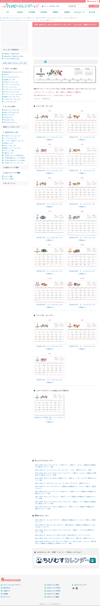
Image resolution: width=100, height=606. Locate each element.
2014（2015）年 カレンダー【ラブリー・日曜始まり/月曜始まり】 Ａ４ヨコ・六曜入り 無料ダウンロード (65, 487)
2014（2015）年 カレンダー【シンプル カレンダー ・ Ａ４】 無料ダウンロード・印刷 (63, 470)
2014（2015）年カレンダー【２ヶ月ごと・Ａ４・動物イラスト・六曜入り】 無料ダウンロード (64, 538)
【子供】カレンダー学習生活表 (13, 155)
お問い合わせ (6, 588)
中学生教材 (43, 12)
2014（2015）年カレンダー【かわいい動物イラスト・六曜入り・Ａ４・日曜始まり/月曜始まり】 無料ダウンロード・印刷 (65, 507)
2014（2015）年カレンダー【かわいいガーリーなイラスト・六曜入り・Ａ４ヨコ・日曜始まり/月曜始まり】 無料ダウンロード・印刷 (65, 474)
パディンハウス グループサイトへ (12, 585)
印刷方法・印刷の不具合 (11, 53)
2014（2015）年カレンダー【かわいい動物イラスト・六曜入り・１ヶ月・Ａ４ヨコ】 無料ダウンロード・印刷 (65, 479)
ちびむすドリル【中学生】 (54, 591)
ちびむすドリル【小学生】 (54, 588)
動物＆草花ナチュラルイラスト (13, 72)
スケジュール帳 (9, 150)
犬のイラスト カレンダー (12, 92)
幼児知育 (20, 12)
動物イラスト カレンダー (12, 97)
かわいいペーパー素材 (12, 173)
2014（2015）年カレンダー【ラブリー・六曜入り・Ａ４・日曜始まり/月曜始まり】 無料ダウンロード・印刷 (65, 497)
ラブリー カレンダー (10, 87)
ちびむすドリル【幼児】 (53, 585)
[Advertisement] (66, 42)
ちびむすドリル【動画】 (53, 597)
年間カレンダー (9, 143)
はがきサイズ (8, 117)
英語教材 (55, 12)
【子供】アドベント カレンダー (14, 163)
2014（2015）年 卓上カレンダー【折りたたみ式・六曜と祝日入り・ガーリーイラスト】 (62, 535)
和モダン (7, 74)
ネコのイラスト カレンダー (12, 99)
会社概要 (5, 594)
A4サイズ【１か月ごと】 (8, 20)
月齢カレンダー (9, 153)
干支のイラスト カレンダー (12, 136)
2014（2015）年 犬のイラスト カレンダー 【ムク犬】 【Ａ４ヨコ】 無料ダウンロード (62, 483)
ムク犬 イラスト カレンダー (12, 89)
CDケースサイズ (9, 115)
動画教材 (67, 12)
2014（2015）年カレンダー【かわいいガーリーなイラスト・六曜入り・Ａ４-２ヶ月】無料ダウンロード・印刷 (65, 531)
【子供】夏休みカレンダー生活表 (14, 158)
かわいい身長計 (9, 179)
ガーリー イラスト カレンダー (13, 94)
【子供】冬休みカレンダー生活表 (14, 160)
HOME (92, 12)
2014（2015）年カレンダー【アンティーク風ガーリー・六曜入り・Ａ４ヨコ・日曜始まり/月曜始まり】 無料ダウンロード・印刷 (65, 466)
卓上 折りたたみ (9, 120)
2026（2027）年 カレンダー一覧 (14, 63)
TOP (7, 12)
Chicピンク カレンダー (11, 82)
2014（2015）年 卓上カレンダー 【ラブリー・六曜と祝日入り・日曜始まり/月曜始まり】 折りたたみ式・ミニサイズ (65, 526)
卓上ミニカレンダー (10, 145)
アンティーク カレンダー (12, 84)
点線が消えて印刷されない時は (13, 56)
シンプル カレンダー (10, 101)
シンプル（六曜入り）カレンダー (14, 141)
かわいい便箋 (8, 176)
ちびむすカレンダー (79, 12)
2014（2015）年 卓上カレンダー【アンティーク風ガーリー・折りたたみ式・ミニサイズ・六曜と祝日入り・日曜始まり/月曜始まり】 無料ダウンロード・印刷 (65, 542)
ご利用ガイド (6, 591)
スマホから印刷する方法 (11, 58)
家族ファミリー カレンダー (12, 148)
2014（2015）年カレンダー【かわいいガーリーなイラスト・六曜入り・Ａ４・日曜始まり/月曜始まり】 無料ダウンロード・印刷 (65, 502)
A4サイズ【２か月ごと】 (12, 112)
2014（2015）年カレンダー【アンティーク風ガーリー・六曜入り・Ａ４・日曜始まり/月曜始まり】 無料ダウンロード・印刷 (65, 492)
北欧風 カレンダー (10, 79)
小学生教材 (31, 12)
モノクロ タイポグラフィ (12, 77)
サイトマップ (6, 597)
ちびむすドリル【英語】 (53, 594)
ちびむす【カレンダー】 (80, 585)
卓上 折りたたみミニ (10, 122)
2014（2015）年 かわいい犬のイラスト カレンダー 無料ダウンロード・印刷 (20, 17)
